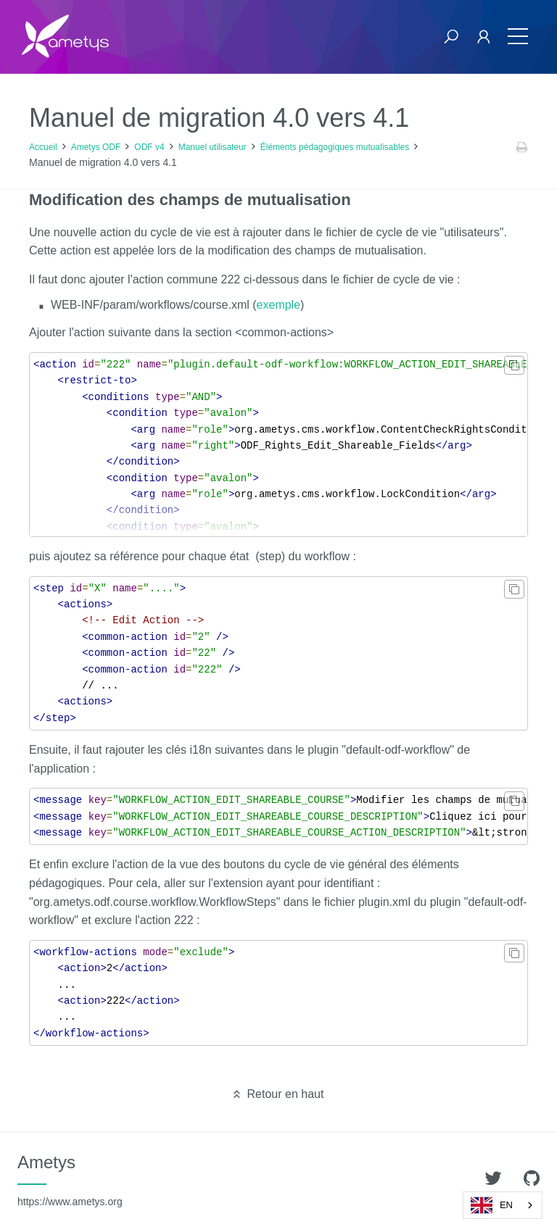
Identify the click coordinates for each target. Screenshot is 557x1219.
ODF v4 (149, 147)
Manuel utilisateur (212, 147)
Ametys (70, 1179)
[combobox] (502, 1205)
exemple (278, 305)
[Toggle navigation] (517, 36)
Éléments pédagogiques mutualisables (334, 147)
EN (492, 1205)
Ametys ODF (96, 147)
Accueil (43, 147)
